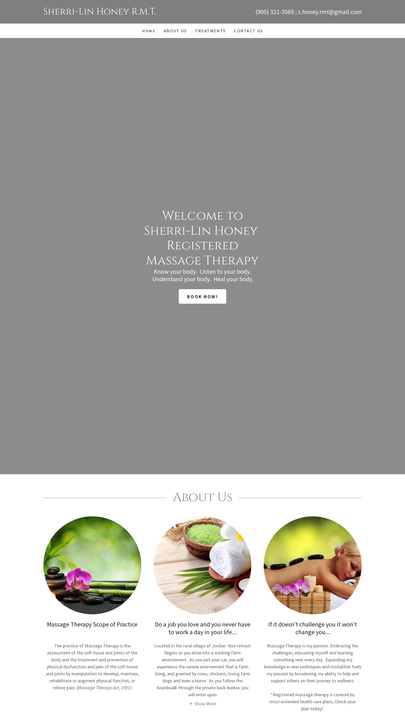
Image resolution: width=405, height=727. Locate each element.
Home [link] (148, 30)
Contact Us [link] (248, 30)
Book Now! (202, 297)
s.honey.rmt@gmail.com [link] (330, 12)
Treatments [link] (210, 30)
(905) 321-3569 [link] (274, 12)
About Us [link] (175, 30)
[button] (202, 703)
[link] (122, 13)
